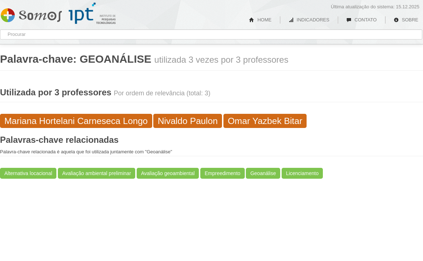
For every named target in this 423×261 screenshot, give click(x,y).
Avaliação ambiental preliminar (96, 173)
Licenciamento (302, 173)
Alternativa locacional (28, 173)
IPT (92, 13)
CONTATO (361, 19)
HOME (260, 19)
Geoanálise (263, 173)
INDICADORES (309, 19)
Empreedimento (222, 173)
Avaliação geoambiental (168, 173)
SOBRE (406, 19)
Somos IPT (31, 14)
